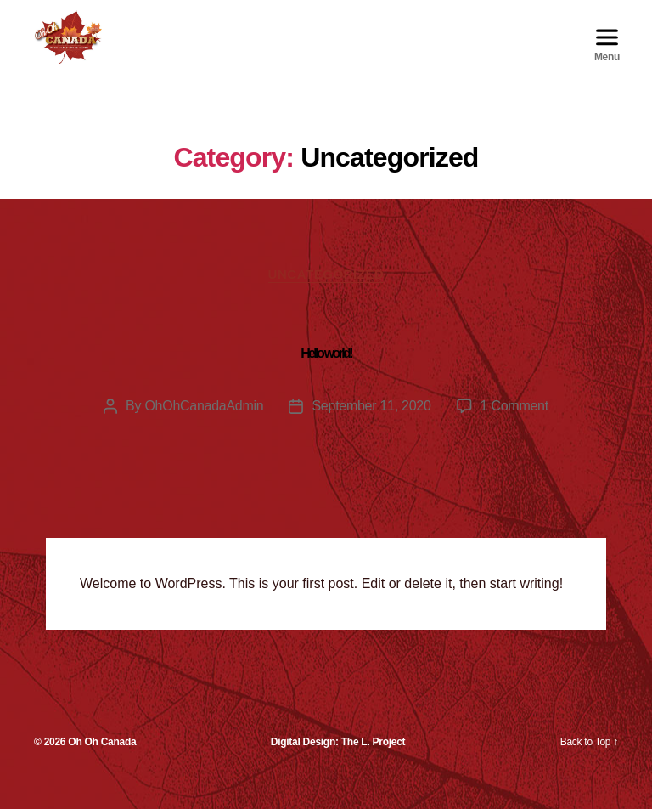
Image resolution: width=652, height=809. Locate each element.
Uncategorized (326, 296)
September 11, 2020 (371, 428)
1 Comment (514, 428)
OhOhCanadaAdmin (203, 428)
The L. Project (373, 765)
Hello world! (326, 376)
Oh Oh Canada (102, 765)
